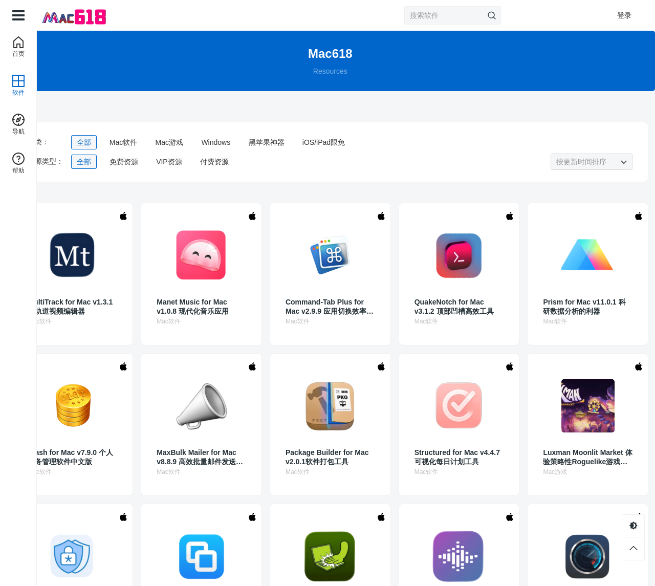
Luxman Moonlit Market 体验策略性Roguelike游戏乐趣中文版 (571, 457)
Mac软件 (176, 142)
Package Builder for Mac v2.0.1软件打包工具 (344, 457)
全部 (137, 142)
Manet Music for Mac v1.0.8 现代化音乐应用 (231, 306)
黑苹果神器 (320, 142)
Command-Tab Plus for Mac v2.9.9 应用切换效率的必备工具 (344, 307)
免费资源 (177, 162)
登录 (624, 15)
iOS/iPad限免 (377, 142)
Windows (269, 142)
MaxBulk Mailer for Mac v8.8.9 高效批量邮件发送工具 (232, 457)
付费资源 (268, 162)
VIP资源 (223, 162)
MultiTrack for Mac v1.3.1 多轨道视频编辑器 (117, 307)
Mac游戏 (222, 142)
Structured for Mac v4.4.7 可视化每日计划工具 (459, 457)
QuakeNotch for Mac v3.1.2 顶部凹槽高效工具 (459, 307)
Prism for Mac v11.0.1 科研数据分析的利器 (572, 306)
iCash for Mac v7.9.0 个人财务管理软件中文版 (117, 457)
